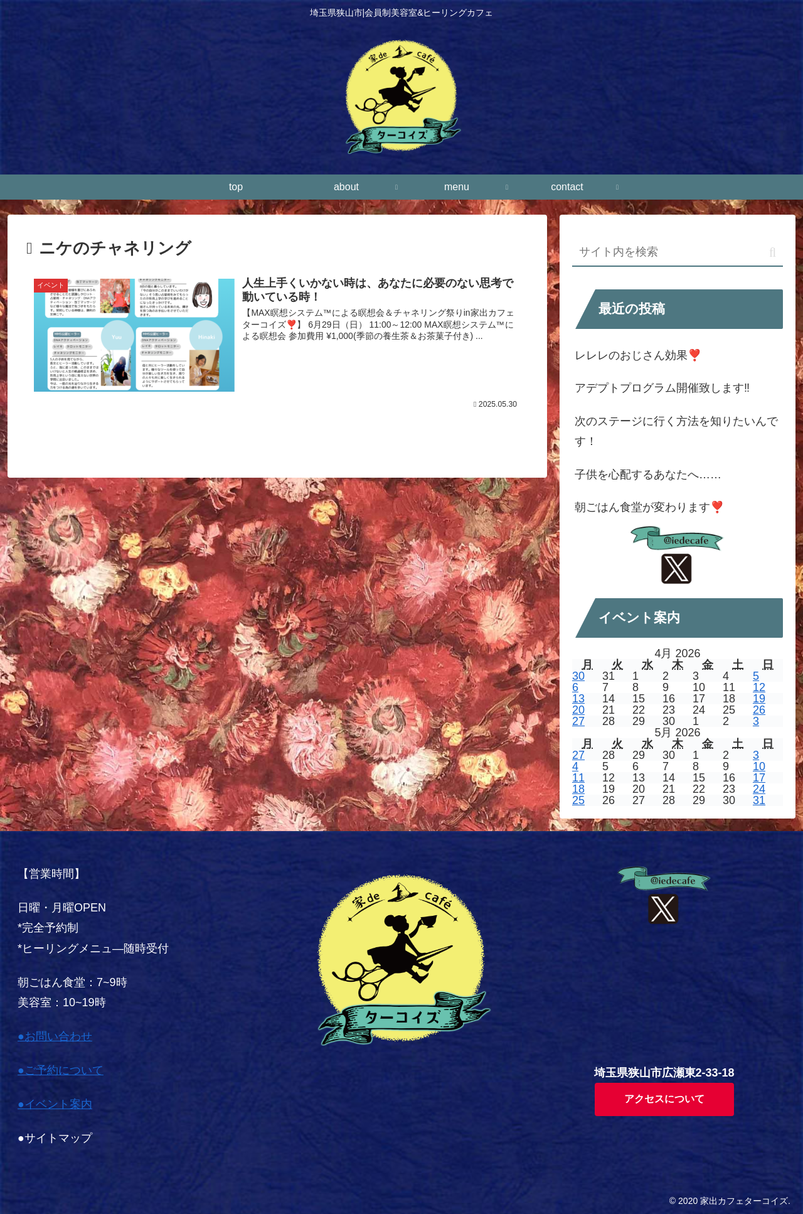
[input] (677, 253)
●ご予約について (61, 1070)
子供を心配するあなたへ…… (648, 474)
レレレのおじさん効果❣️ (638, 355)
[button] (772, 252)
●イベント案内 (55, 1104)
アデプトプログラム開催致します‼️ (662, 388)
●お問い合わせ (55, 1036)
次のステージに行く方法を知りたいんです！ (676, 431)
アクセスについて (664, 1098)
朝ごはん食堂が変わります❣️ (649, 507)
